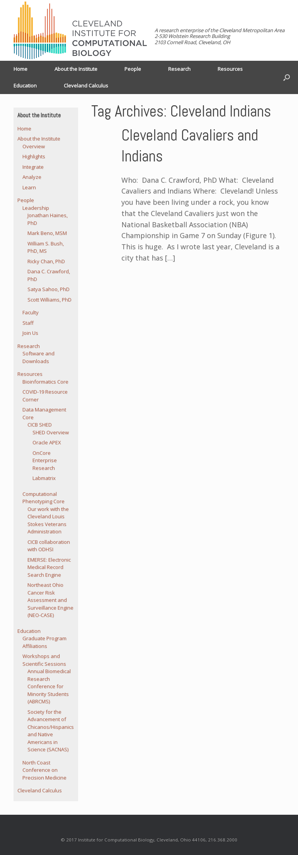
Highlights (33, 156)
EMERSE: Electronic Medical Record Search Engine (49, 567)
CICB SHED (39, 424)
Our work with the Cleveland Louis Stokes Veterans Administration (48, 520)
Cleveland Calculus (86, 85)
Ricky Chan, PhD (46, 261)
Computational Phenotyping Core (43, 497)
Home (20, 68)
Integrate (33, 166)
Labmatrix (44, 478)
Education (25, 85)
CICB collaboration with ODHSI (48, 545)
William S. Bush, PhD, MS (45, 247)
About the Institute (75, 68)
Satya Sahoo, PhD (48, 289)
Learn (29, 187)
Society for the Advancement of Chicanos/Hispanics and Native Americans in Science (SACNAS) (50, 730)
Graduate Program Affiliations (44, 642)
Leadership (35, 207)
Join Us (30, 332)
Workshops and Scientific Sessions (44, 660)
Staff (28, 322)
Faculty (30, 312)
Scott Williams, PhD (49, 299)
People (132, 68)
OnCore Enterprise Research (44, 460)
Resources (230, 68)
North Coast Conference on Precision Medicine (44, 770)
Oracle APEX (46, 442)
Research (179, 68)
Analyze (31, 176)
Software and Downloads (38, 357)
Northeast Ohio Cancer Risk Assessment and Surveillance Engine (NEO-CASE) (50, 600)
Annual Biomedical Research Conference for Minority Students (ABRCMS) (49, 686)
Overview (33, 146)
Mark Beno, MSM (47, 233)
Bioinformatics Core (45, 381)
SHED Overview (50, 432)
